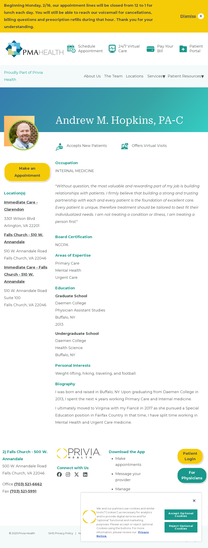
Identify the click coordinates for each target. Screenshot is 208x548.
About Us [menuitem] (92, 76)
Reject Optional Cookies (181, 527)
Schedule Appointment (90, 48)
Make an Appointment (27, 172)
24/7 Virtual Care (129, 48)
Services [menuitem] (154, 76)
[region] (141, 517)
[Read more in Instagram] (68, 475)
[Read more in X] (77, 475)
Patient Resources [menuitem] (184, 76)
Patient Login (190, 456)
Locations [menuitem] (134, 76)
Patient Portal (196, 48)
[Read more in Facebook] (60, 475)
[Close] (194, 500)
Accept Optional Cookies (180, 515)
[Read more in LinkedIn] (86, 475)
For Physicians (192, 475)
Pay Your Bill (165, 48)
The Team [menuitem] (113, 76)
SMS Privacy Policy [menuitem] (60, 533)
